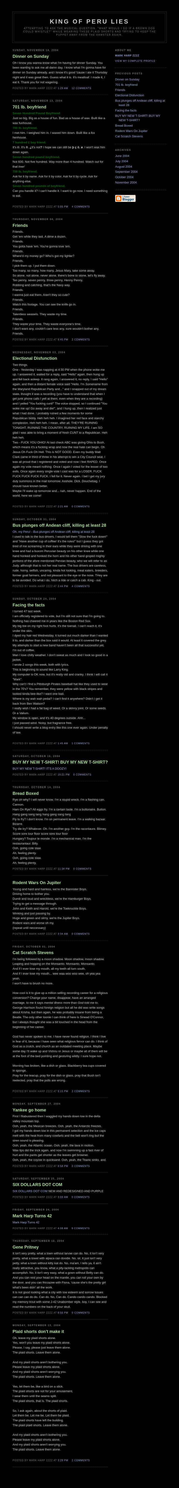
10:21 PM (64, 774)
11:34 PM (64, 869)
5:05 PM (63, 206)
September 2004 (126, 171)
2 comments (81, 339)
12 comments (81, 88)
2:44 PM (63, 586)
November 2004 (126, 182)
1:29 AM (63, 88)
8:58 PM (63, 1166)
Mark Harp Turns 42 (26, 1222)
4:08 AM (63, 1228)
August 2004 (123, 166)
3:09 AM (63, 1197)
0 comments (81, 506)
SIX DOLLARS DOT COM (30, 1191)
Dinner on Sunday (127, 79)
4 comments (81, 206)
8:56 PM (63, 1313)
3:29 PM (63, 1460)
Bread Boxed (124, 125)
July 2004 (121, 161)
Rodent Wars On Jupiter (131, 131)
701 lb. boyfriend (126, 85)
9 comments (81, 1228)
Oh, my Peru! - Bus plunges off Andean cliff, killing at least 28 (53, 531)
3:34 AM (63, 934)
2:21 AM (63, 506)
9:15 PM (63, 1091)
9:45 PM (63, 339)
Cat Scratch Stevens (129, 136)
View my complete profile (135, 61)
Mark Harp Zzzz (127, 55)
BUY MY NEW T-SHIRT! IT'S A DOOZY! (39, 768)
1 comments (81, 743)
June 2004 (122, 156)
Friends (120, 90)
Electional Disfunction (129, 95)
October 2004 (124, 177)
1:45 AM (63, 743)
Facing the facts (126, 110)
